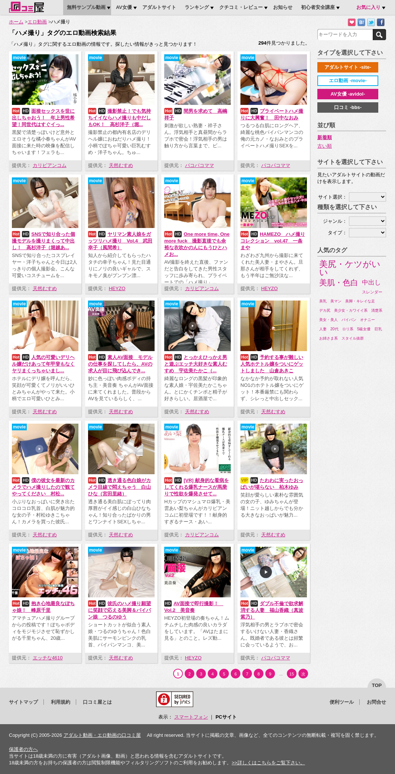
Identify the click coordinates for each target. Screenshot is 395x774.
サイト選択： (332, 197)
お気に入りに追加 (351, 22)
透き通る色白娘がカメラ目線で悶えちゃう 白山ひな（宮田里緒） (119, 487)
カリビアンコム (50, 165)
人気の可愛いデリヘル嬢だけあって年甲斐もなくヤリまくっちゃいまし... (43, 363)
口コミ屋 (26, 7)
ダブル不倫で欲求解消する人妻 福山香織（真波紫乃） (271, 610)
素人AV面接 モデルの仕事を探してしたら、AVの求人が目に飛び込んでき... (120, 363)
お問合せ (376, 702)
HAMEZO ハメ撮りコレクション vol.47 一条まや (272, 240)
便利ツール (342, 702)
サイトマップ (23, 702)
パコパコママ (199, 165)
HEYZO (117, 288)
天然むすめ (121, 165)
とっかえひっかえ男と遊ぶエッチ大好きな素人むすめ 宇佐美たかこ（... (195, 363)
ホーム (16, 22)
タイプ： (337, 232)
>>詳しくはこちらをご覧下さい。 (268, 762)
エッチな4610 (48, 658)
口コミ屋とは (97, 702)
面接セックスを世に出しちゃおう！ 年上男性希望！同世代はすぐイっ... (43, 117)
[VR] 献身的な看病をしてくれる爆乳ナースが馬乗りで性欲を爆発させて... (196, 487)
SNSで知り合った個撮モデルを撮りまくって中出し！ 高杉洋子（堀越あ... (43, 240)
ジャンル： (335, 221)
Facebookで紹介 (380, 22)
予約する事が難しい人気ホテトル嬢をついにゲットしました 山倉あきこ (271, 363)
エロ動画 (37, 22)
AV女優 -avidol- (348, 94)
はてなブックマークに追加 (361, 22)
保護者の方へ (23, 749)
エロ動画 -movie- (348, 80)
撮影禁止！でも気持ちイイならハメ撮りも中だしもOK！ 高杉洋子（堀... (119, 117)
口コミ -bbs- (348, 107)
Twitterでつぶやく (371, 22)
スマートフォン (191, 717)
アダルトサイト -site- (347, 67)
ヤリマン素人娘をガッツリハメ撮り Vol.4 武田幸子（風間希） (120, 240)
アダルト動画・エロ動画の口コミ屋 (102, 735)
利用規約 (60, 702)
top (377, 685)
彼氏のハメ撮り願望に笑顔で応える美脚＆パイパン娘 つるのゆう (119, 610)
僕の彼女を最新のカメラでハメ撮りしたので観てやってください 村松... (43, 487)
